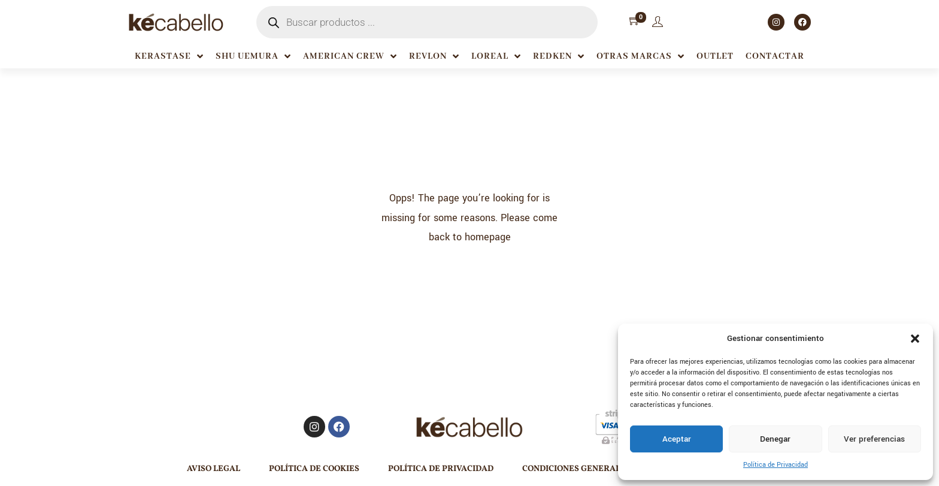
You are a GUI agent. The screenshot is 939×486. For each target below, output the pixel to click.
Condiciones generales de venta (598, 469)
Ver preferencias (874, 439)
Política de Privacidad (775, 464)
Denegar (775, 439)
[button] (915, 339)
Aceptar (676, 439)
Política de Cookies (314, 469)
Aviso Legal (213, 469)
